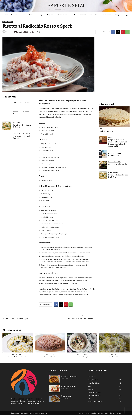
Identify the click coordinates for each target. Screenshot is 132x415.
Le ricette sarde (105, 131)
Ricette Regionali (114, 160)
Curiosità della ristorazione (114, 154)
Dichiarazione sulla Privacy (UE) (94, 413)
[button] (127, 15)
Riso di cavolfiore (114, 357)
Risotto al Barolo (50, 357)
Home (81, 413)
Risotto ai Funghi (82, 357)
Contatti (118, 413)
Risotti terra (7, 22)
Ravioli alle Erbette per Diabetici (22, 126)
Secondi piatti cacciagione (22, 111)
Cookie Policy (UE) (109, 413)
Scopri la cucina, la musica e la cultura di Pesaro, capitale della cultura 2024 (118, 142)
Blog (100, 128)
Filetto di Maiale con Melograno (15, 319)
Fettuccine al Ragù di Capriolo (21, 137)
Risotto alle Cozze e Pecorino (17, 357)
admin (10, 32)
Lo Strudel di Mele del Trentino (81, 319)
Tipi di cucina (18, 122)
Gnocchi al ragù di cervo (69, 376)
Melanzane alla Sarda (117, 163)
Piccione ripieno (19, 114)
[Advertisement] (114, 68)
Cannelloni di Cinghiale (22, 102)
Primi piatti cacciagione (22, 100)
